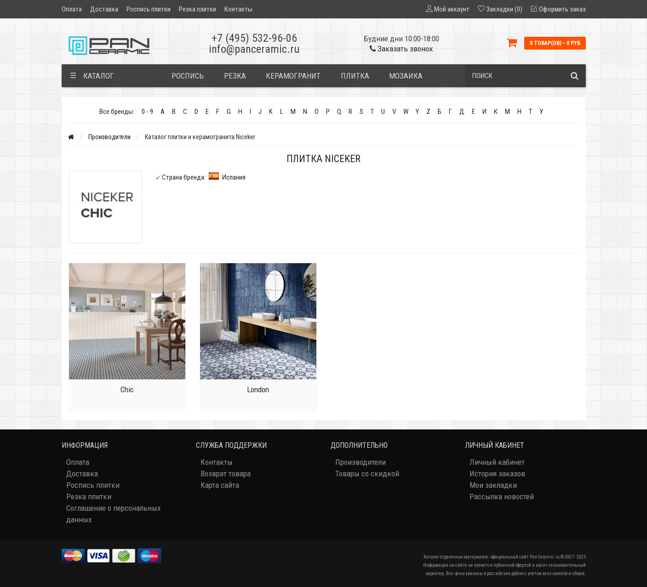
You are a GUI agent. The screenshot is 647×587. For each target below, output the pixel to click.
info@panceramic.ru (254, 49)
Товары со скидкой (367, 473)
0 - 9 (147, 111)
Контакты (238, 9)
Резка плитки (197, 9)
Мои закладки (493, 485)
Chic (127, 389)
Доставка (104, 9)
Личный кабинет (497, 462)
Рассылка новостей (502, 496)
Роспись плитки (148, 9)
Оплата (72, 9)
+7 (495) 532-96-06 (254, 38)
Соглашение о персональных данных (113, 513)
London (258, 389)
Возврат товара (225, 473)
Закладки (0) (504, 9)
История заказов (497, 473)
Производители (109, 137)
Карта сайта (219, 485)
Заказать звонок (401, 48)
